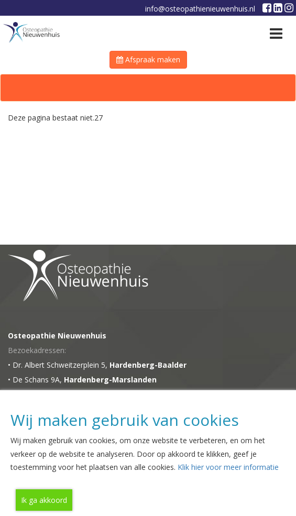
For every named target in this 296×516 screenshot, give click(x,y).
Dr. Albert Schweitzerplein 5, (100, 365)
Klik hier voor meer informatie (228, 467)
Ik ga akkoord (44, 500)
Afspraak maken (148, 59)
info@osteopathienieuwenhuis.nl (200, 9)
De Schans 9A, (85, 380)
